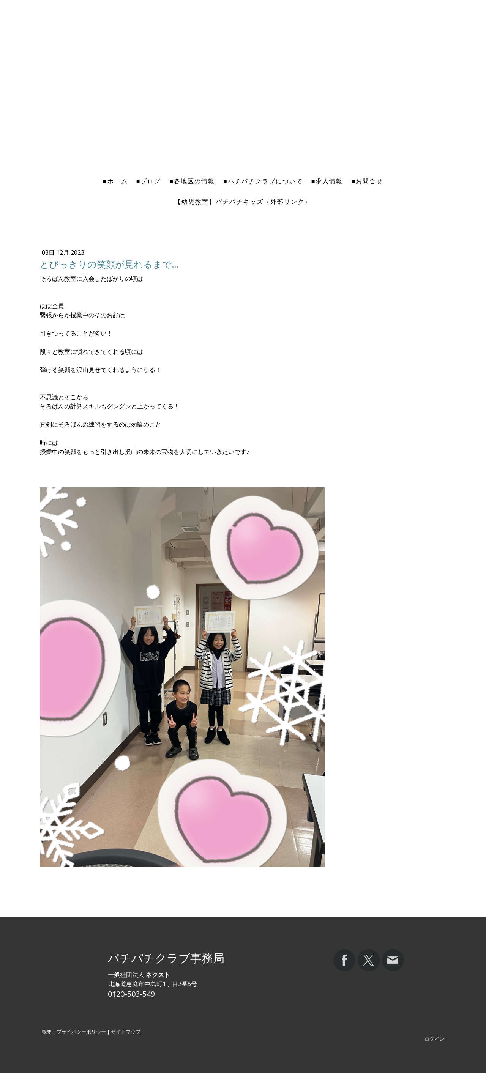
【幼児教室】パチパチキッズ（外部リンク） (243, 201)
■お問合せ (367, 181)
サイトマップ (125, 1031)
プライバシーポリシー (81, 1031)
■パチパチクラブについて (263, 181)
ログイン (434, 1038)
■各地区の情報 (192, 181)
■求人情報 (327, 181)
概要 (47, 1031)
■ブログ (148, 181)
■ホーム (115, 181)
